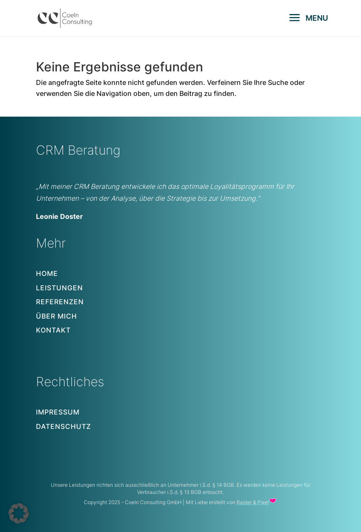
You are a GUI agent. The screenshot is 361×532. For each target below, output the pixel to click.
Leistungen (59, 288)
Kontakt (53, 330)
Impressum (58, 412)
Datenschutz (63, 426)
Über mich (56, 316)
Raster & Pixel (253, 502)
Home (47, 273)
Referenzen (60, 301)
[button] (18, 513)
